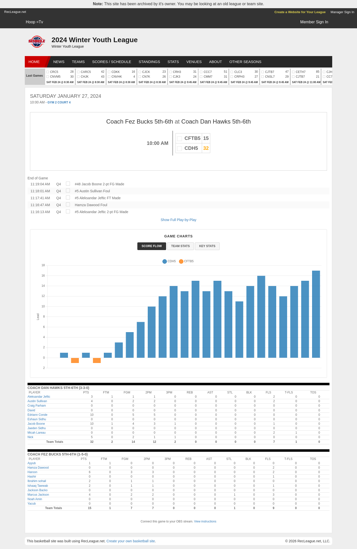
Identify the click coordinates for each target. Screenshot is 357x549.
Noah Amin (35, 499)
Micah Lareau (37, 432)
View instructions (205, 521)
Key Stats (207, 246)
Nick (30, 437)
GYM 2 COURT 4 (58, 102)
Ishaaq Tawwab (38, 485)
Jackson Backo (38, 490)
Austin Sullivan (37, 401)
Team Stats (180, 246)
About (215, 62)
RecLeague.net (15, 12)
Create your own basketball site (130, 541)
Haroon (32, 472)
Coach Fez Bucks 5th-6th (139, 121)
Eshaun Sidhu (37, 419)
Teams (78, 62)
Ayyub (32, 463)
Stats (173, 62)
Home (34, 62)
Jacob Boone (36, 423)
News (58, 62)
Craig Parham (37, 405)
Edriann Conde (37, 415)
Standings (149, 62)
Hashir (32, 476)
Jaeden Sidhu (37, 428)
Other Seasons (245, 62)
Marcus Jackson (38, 494)
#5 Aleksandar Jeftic (90, 198)
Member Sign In (314, 22)
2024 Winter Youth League (95, 40)
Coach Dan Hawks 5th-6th (216, 121)
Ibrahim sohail (37, 481)
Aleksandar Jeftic (39, 396)
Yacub (32, 503)
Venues (194, 62)
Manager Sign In (342, 12)
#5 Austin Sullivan (88, 191)
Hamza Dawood (87, 205)
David (31, 410)
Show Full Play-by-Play (178, 220)
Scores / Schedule (111, 62)
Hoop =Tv (34, 22)
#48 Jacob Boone (88, 184)
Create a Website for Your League (300, 12)
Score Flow (152, 246)
